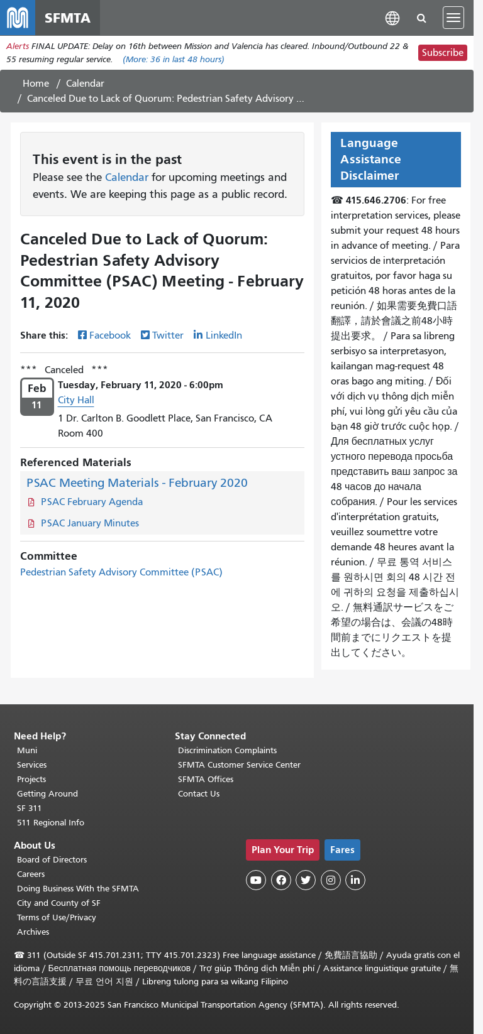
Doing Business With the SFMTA (78, 888)
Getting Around (47, 793)
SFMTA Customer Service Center (239, 764)
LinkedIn (224, 335)
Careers (31, 874)
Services (32, 764)
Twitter (168, 335)
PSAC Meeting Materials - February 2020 (137, 483)
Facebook (110, 335)
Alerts (17, 46)
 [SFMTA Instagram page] (330, 880)
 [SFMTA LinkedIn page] (355, 880)
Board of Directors (52, 859)
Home (36, 83)
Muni (27, 750)
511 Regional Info (50, 822)
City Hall (76, 400)
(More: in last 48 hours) (174, 59)
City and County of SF (59, 903)
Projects (31, 779)
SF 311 (29, 808)
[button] (392, 17)
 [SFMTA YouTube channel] (256, 880)
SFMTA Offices (205, 779)
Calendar (85, 83)
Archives (33, 932)
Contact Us (198, 793)
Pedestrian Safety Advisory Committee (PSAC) (121, 572)
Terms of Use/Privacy (56, 917)
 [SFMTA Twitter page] (306, 880)
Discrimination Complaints (227, 750)
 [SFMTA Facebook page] (281, 880)
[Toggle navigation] (453, 17)
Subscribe (443, 52)
